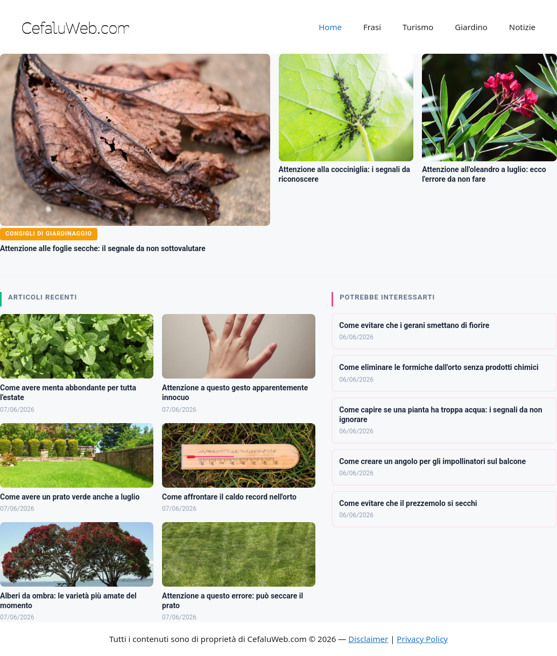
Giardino (471, 27)
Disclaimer (368, 638)
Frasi (372, 27)
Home (330, 27)
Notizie (522, 27)
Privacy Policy (422, 638)
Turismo (418, 27)
